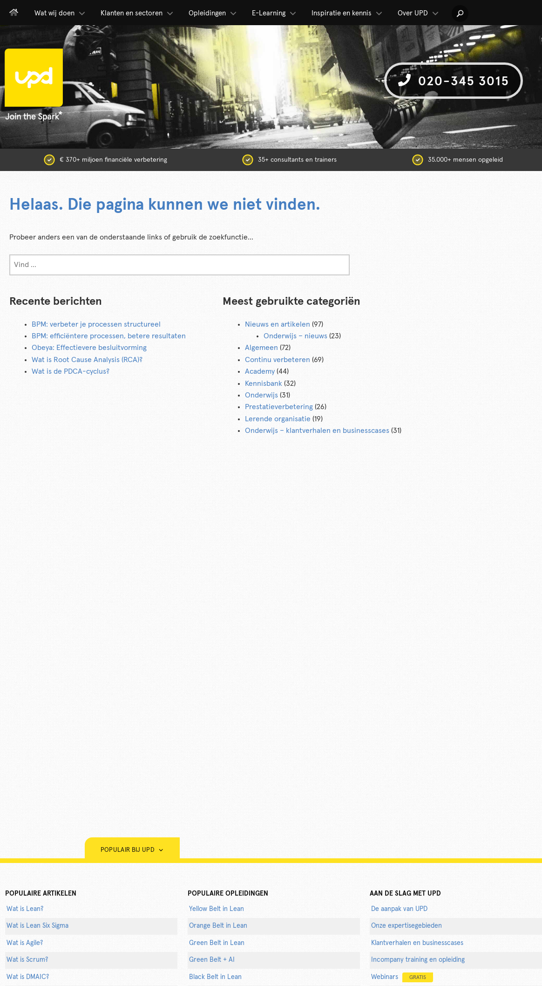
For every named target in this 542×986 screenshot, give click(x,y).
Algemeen (261, 347)
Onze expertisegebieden (406, 926)
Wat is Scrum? (27, 960)
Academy (260, 371)
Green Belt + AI (212, 960)
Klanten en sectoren (138, 13)
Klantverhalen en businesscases (417, 943)
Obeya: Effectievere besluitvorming (89, 347)
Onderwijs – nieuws (295, 336)
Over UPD (419, 13)
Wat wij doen (60, 13)
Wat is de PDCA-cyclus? (70, 371)
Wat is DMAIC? (28, 977)
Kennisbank (263, 383)
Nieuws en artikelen (277, 324)
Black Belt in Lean (215, 977)
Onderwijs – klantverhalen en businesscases (317, 430)
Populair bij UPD (132, 850)
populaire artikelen (40, 893)
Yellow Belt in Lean (216, 909)
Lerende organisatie (278, 419)
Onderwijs (261, 395)
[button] (460, 13)
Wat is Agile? (25, 943)
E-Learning (275, 13)
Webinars (402, 977)
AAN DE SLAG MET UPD (405, 893)
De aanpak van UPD (399, 909)
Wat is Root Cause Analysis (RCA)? (87, 359)
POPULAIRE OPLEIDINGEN (228, 893)
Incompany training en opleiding (418, 960)
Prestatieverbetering (279, 407)
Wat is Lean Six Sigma (37, 926)
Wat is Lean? (25, 909)
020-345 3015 (453, 81)
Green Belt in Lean (216, 943)
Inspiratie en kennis (348, 13)
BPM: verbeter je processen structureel (96, 324)
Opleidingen (213, 13)
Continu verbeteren (277, 359)
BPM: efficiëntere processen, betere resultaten (109, 336)
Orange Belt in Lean (218, 926)
